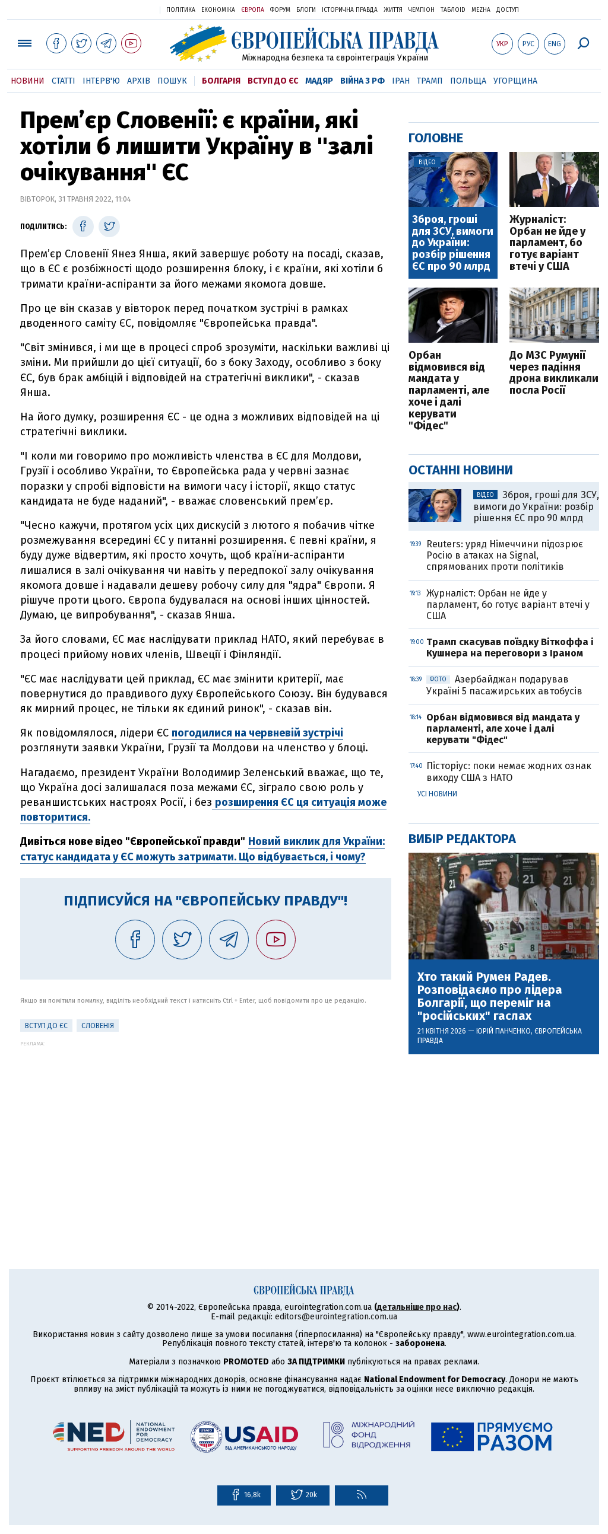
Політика (180, 10)
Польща (468, 81)
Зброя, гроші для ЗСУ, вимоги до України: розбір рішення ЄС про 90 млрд (452, 243)
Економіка (218, 10)
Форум (280, 10)
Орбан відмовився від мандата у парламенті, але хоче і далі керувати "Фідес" (448, 391)
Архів (138, 81)
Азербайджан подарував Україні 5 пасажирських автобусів (504, 685)
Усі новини (437, 794)
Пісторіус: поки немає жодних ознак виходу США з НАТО (508, 771)
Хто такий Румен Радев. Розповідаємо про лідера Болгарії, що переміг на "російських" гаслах (489, 996)
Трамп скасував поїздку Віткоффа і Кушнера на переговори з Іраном (510, 647)
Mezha (480, 10)
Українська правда (121, 9)
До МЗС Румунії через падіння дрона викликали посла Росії (553, 373)
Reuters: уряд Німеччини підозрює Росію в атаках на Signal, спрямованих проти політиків (504, 555)
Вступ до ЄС (273, 81)
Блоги (306, 10)
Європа (252, 10)
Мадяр (319, 81)
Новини (28, 81)
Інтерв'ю (101, 81)
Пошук (172, 81)
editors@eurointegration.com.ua (336, 1317)
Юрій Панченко (503, 1031)
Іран (401, 81)
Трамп (430, 81)
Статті (63, 81)
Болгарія (221, 81)
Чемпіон (421, 10)
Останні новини (460, 470)
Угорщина (515, 81)
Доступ (507, 10)
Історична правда (350, 10)
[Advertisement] (205, 1130)
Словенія (97, 1026)
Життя (393, 10)
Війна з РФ (362, 81)
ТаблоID (453, 10)
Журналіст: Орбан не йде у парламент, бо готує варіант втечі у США (547, 243)
